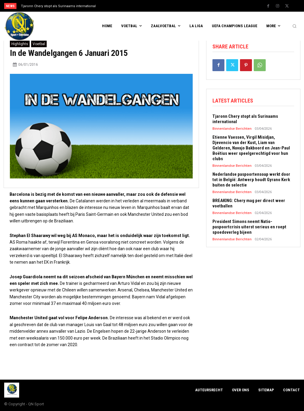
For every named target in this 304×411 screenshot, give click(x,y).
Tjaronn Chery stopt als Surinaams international (58, 6)
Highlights (20, 44)
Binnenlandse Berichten (232, 128)
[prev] (160, 6)
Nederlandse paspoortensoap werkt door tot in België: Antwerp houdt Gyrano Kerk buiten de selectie (251, 180)
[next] (169, 6)
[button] (294, 26)
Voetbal (39, 44)
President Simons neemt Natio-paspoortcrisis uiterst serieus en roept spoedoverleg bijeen (249, 227)
